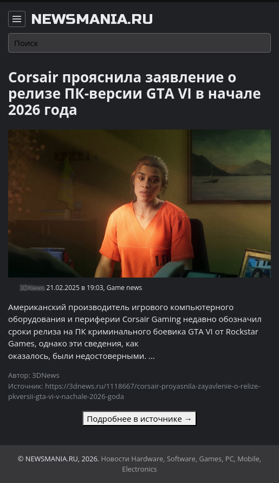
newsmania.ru (92, 19)
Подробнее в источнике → (139, 418)
